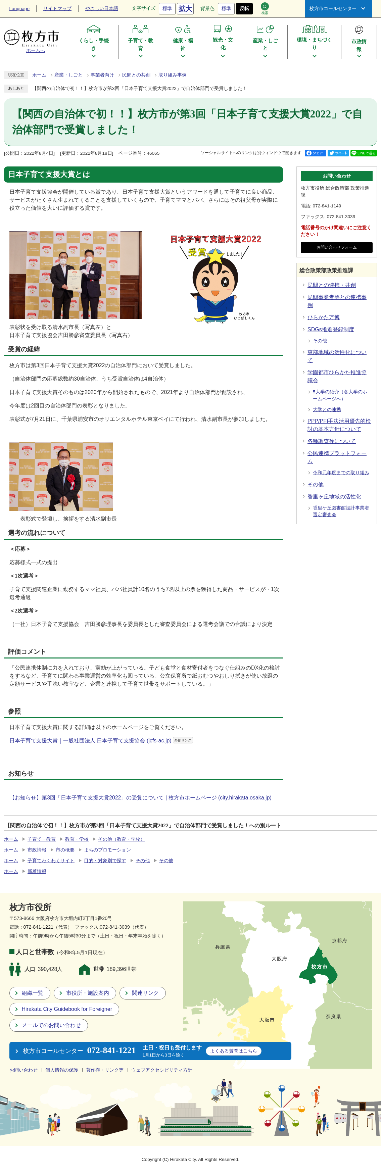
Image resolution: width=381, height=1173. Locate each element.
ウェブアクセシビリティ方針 (161, 1070)
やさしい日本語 (101, 8)
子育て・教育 (42, 839)
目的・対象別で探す (105, 860)
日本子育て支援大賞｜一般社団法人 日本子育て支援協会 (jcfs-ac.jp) (101, 740)
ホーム (39, 75)
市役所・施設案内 (87, 993)
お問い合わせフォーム (337, 247)
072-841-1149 (327, 205)
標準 (167, 8)
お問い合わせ (23, 1070)
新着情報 (37, 871)
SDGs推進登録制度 (330, 329)
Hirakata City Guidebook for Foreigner (67, 1009)
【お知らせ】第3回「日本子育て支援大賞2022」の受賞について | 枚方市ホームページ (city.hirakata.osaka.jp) (140, 797)
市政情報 (37, 849)
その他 (320, 340)
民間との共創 (136, 75)
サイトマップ (57, 8)
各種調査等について (331, 441)
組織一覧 (32, 993)
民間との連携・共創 (331, 285)
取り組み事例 (172, 75)
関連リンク (145, 993)
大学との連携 (327, 409)
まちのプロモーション (107, 849)
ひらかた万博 (323, 317)
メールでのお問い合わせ (51, 1025)
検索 (265, 8)
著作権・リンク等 (105, 1070)
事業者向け (102, 75)
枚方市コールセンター (332, 8)
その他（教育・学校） (121, 839)
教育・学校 (77, 839)
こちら (233, 1051)
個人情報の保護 (61, 1070)
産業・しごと (68, 75)
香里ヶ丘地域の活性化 (334, 496)
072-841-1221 (38, 927)
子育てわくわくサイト (51, 860)
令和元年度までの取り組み (341, 472)
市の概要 (65, 849)
